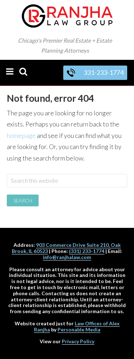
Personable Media (79, 329)
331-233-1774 (95, 72)
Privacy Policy (78, 341)
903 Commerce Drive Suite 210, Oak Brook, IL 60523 (66, 248)
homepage (21, 135)
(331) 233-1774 (86, 251)
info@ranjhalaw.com (67, 257)
